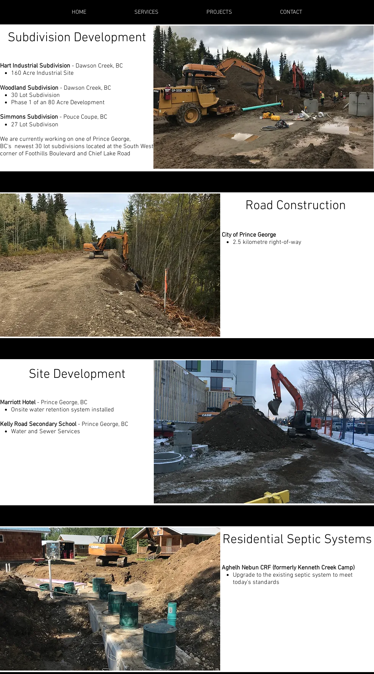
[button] (263, 97)
